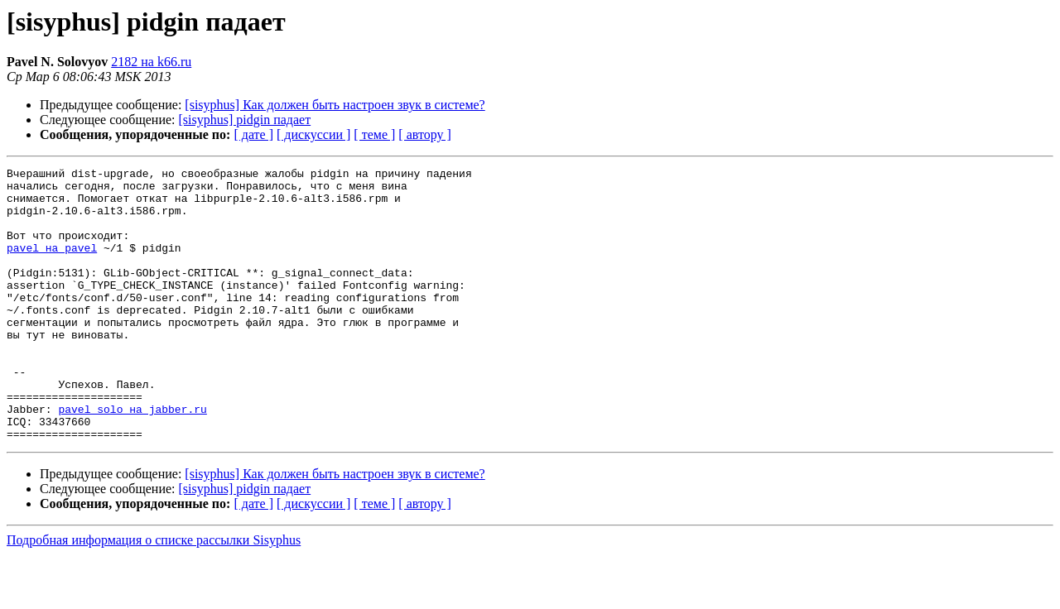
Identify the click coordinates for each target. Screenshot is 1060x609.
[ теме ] (374, 134)
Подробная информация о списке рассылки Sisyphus (154, 594)
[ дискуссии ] (313, 134)
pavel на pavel (52, 264)
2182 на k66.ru (151, 62)
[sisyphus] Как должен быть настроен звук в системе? (334, 105)
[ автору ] (424, 134)
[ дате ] (253, 134)
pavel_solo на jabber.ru (132, 458)
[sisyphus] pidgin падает (245, 120)
